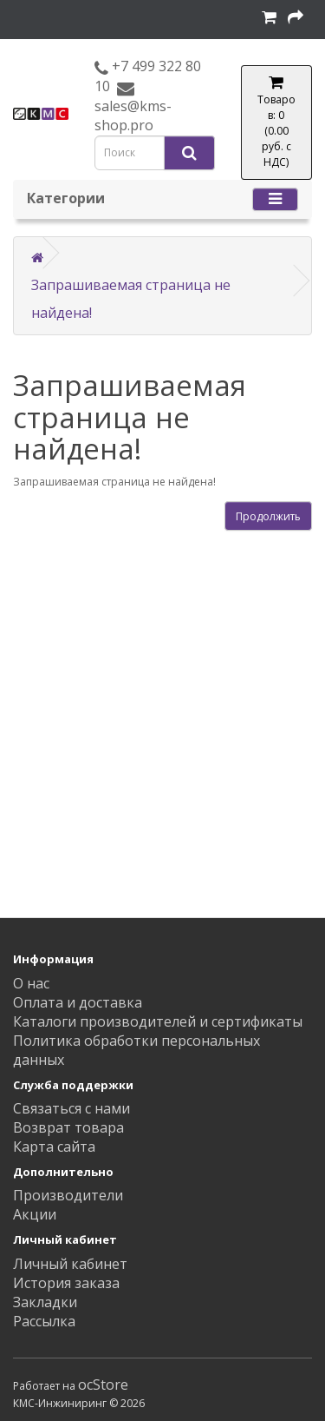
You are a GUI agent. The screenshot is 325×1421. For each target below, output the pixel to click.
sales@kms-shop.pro (133, 115)
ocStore (103, 1384)
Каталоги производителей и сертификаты (157, 1021)
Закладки (45, 1302)
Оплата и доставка (77, 1002)
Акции (34, 1214)
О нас (31, 983)
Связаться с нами (71, 1108)
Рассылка (44, 1321)
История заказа (66, 1282)
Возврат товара (68, 1127)
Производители (68, 1195)
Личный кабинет (70, 1263)
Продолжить (268, 516)
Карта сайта (54, 1146)
